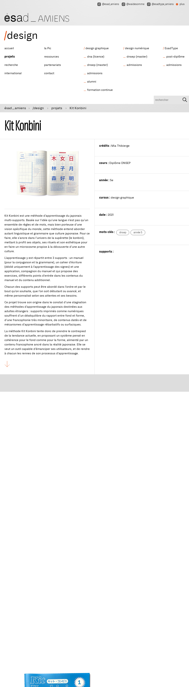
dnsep (122, 232)
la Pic (47, 48)
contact (49, 73)
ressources (51, 56)
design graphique (97, 48)
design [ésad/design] (21, 35)
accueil (9, 48)
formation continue (100, 90)
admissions (94, 73)
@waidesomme (132, 4)
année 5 (137, 232)
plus (180, 5)
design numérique (137, 48)
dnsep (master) (97, 65)
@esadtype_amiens (160, 4)
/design (39, 108)
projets (9, 56)
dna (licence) (95, 56)
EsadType (171, 48)
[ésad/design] (36, 17)
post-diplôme (175, 56)
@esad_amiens (108, 4)
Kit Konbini (78, 108)
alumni (91, 81)
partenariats (52, 65)
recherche (11, 65)
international (13, 73)
